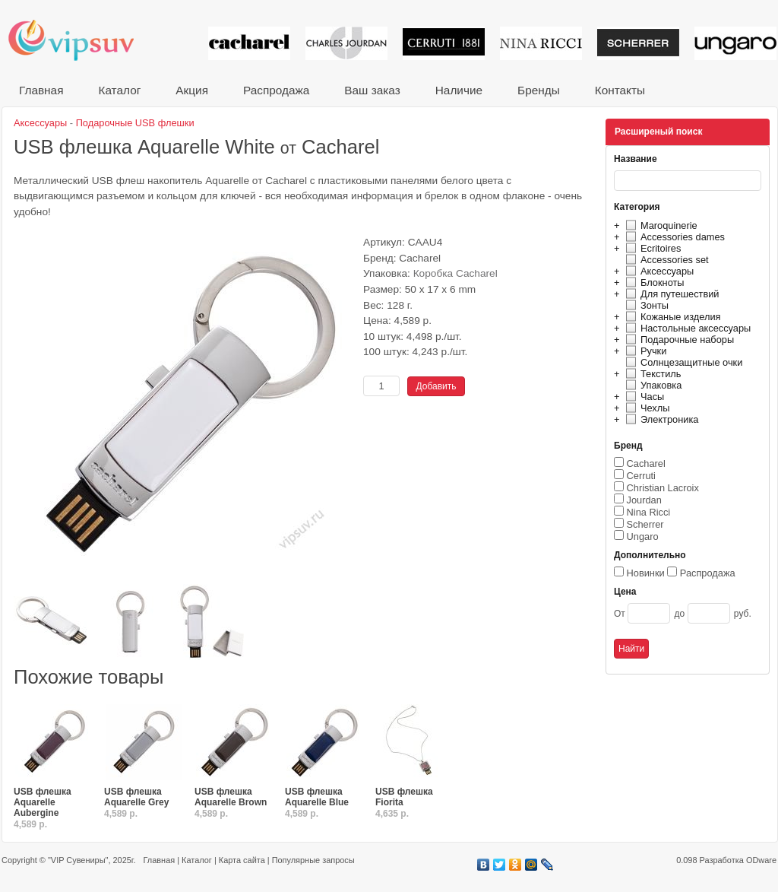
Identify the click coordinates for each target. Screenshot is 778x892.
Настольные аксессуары (686, 328)
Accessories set (665, 259)
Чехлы (645, 408)
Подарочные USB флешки (135, 123)
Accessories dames (673, 237)
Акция (192, 90)
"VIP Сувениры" (78, 860)
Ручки (643, 351)
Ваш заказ (372, 90)
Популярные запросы (313, 860)
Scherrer (645, 524)
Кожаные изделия (670, 316)
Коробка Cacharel (455, 273)
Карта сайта (242, 860)
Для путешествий (670, 294)
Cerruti (641, 475)
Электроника (659, 419)
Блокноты (653, 282)
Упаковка (651, 385)
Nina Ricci (649, 512)
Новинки (646, 573)
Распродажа (276, 90)
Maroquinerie (659, 225)
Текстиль (651, 373)
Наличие (458, 90)
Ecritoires (651, 248)
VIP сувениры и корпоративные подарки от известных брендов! (81, 40)
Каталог (119, 90)
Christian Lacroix (663, 488)
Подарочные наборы (677, 339)
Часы (642, 396)
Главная (41, 90)
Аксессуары (657, 271)
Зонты (645, 305)
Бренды (538, 90)
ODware (761, 860)
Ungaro (643, 536)
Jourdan (644, 500)
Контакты (620, 90)
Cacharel (646, 463)
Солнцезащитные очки (681, 362)
